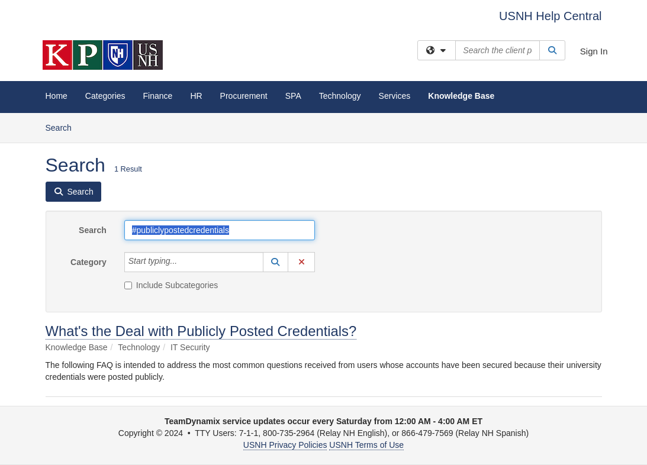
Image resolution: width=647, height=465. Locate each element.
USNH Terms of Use (366, 445)
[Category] (183, 262)
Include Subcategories (171, 285)
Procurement (244, 96)
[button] (276, 262)
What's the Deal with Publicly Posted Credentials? (201, 331)
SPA (293, 96)
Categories (105, 96)
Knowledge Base (461, 96)
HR (196, 96)
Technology (340, 96)
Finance (158, 96)
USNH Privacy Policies (285, 445)
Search (63, 127)
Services (395, 96)
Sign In (594, 51)
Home (56, 96)
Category (88, 262)
